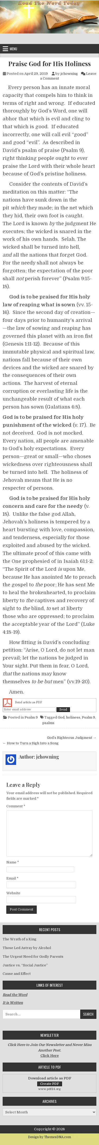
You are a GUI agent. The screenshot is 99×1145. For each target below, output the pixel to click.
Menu (13, 48)
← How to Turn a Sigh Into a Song (31, 743)
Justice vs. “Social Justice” (25, 965)
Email (12, 878)
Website (13, 893)
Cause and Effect (17, 974)
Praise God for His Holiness (49, 63)
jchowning (69, 74)
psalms (48, 723)
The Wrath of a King (19, 939)
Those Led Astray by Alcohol (27, 948)
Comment (15, 806)
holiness (73, 717)
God (61, 717)
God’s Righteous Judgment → (71, 738)
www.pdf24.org (49, 1089)
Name (12, 862)
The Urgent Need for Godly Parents (33, 957)
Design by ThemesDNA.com (49, 1137)
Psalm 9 (31, 717)
